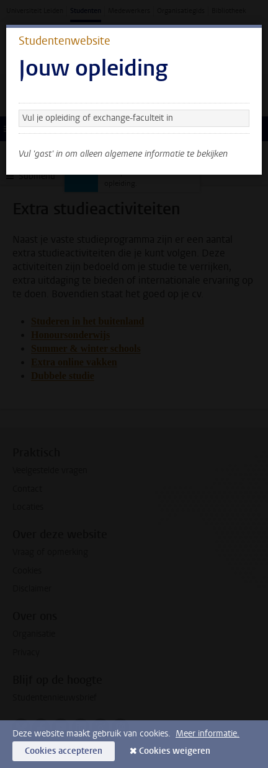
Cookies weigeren (174, 751)
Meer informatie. (207, 734)
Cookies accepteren (63, 751)
